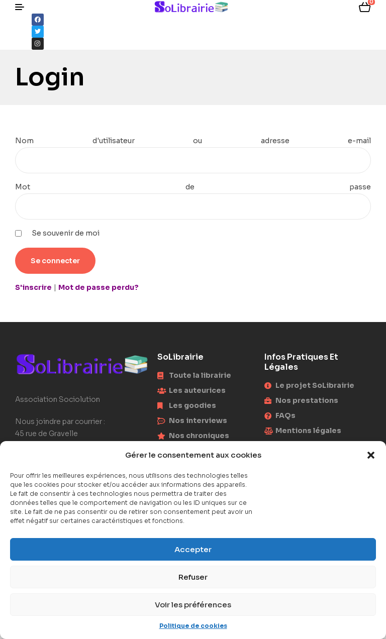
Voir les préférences (193, 604)
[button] (371, 455)
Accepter (193, 549)
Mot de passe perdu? (98, 287)
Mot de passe (193, 186)
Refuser (193, 577)
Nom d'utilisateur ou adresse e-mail (193, 140)
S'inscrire (33, 287)
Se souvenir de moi (66, 233)
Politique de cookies (193, 625)
